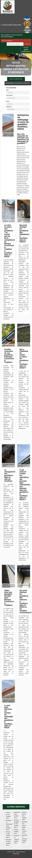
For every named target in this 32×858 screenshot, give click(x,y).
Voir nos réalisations (7, 40)
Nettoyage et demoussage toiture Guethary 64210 (9, 825)
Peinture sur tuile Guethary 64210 (8, 834)
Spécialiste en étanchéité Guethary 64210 (24, 839)
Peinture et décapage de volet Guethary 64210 (16, 823)
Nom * (7, 90)
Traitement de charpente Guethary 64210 (16, 839)
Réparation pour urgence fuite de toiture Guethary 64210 (24, 827)
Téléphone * (9, 106)
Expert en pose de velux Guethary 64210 (24, 816)
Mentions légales (16, 856)
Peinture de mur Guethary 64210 (8, 815)
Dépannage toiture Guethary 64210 (17, 815)
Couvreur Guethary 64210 (16, 831)
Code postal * (9, 95)
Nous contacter (16, 79)
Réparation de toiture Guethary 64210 (8, 842)
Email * (8, 101)
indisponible (5, 25)
